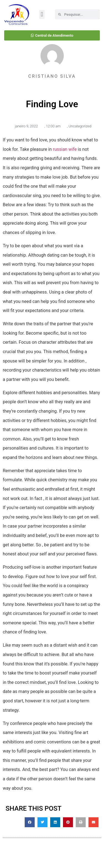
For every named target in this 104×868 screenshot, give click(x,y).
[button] (41, 14)
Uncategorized (80, 126)
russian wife (65, 149)
